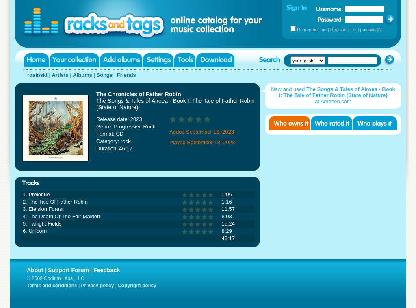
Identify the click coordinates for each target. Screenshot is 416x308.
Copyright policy (137, 285)
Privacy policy (97, 285)
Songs (105, 75)
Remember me (312, 29)
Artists (60, 75)
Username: (329, 9)
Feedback (106, 270)
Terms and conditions (52, 285)
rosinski (37, 75)
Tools (184, 60)
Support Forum (68, 270)
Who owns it (289, 123)
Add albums (121, 60)
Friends (126, 75)
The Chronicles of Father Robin (138, 94)
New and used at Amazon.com (333, 95)
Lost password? (366, 29)
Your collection (74, 60)
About (35, 270)
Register (338, 29)
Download (215, 60)
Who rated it (331, 123)
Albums (82, 75)
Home (36, 60)
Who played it (375, 123)
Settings (158, 60)
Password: (330, 19)
